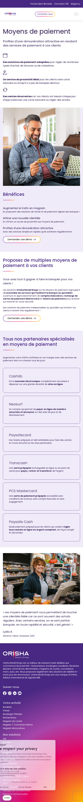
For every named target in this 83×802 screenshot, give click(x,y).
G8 (4, 738)
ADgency (75, 3)
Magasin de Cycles (12, 721)
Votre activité (12, 703)
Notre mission (10, 763)
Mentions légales (11, 779)
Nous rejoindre (10, 770)
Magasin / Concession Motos (18, 724)
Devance (7, 745)
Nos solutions (12, 734)
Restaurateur (9, 717)
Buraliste (7, 707)
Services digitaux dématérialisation (21, 749)
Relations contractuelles (15, 794)
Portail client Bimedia (41, 3)
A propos (9, 759)
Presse (6, 710)
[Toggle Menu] (76, 14)
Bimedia (7, 742)
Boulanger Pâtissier (12, 714)
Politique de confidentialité (16, 790)
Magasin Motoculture (14, 728)
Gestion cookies (11, 787)
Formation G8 (61, 3)
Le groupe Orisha (11, 767)
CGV (5, 783)
